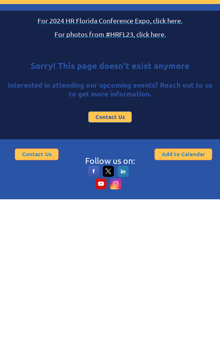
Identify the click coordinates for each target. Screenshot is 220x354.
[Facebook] (93, 175)
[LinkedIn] (123, 175)
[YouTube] (100, 187)
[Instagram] (115, 187)
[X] (108, 175)
